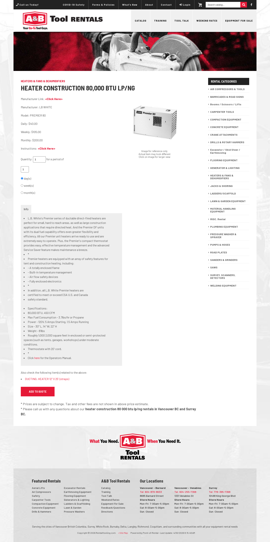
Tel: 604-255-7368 (185, 491)
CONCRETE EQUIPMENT (224, 127)
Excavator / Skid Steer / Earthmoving (225, 151)
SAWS (214, 267)
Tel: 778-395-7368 (219, 491)
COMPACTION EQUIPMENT (225, 119)
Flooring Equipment (75, 495)
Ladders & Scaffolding (77, 503)
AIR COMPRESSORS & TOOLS (227, 89)
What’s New (129, 4)
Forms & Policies (103, 4)
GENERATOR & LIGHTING (225, 167)
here (37, 358)
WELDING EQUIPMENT (223, 285)
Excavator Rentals (74, 487)
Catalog (140, 20)
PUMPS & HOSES (220, 244)
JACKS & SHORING (221, 185)
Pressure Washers (74, 511)
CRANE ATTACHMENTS (224, 134)
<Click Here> (54, 99)
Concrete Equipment (44, 507)
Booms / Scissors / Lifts (225, 104)
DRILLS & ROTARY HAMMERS (227, 142)
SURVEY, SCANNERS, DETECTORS (223, 276)
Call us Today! (27, 4)
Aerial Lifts (38, 487)
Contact (166, 4)
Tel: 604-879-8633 (151, 491)
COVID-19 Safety (74, 4)
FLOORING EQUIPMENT (224, 160)
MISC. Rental (218, 219)
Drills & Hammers (41, 511)
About (149, 4)
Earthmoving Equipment (78, 491)
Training (160, 20)
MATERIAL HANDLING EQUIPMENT (223, 210)
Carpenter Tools (41, 499)
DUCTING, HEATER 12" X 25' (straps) (47, 379)
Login (184, 4)
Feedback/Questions (113, 507)
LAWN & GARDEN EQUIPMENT (228, 201)
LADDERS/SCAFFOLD (223, 193)
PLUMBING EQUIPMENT (224, 226)
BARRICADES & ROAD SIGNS (227, 96)
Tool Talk (181, 20)
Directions (107, 511)
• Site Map (123, 532)
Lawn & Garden (72, 507)
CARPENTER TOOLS (222, 111)
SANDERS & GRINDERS (224, 259)
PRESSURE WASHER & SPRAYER (223, 236)
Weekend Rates (207, 20)
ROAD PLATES (218, 252)
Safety (36, 495)
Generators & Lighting (76, 499)
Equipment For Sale (239, 20)
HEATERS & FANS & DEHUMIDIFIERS (221, 177)
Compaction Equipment (45, 503)
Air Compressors (41, 491)
